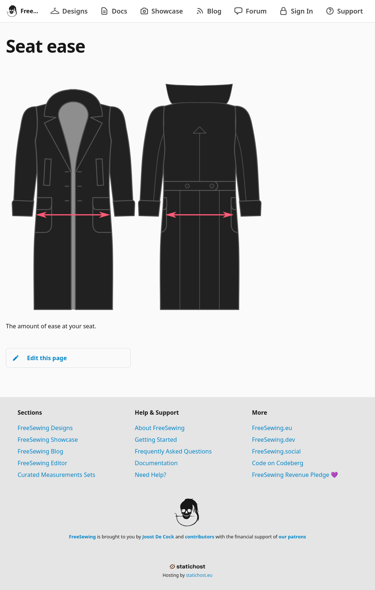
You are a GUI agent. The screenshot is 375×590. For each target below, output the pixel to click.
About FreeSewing (160, 428)
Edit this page (39, 358)
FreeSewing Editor (42, 463)
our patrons (292, 536)
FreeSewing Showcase (48, 440)
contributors (199, 536)
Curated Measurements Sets (56, 475)
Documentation (156, 463)
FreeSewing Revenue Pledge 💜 (295, 475)
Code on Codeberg (277, 463)
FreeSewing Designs (45, 428)
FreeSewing (82, 536)
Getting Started (156, 440)
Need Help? (150, 475)
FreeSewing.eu (272, 428)
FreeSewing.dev (273, 440)
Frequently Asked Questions (173, 451)
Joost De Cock (158, 536)
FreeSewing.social (276, 451)
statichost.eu (199, 575)
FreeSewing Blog (40, 451)
